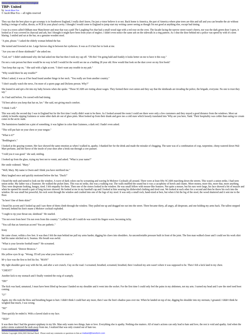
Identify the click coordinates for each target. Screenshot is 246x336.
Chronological (32, 3)
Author (22, 3)
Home (4, 3)
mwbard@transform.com (93, 333)
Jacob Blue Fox (12, 10)
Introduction (13, 3)
